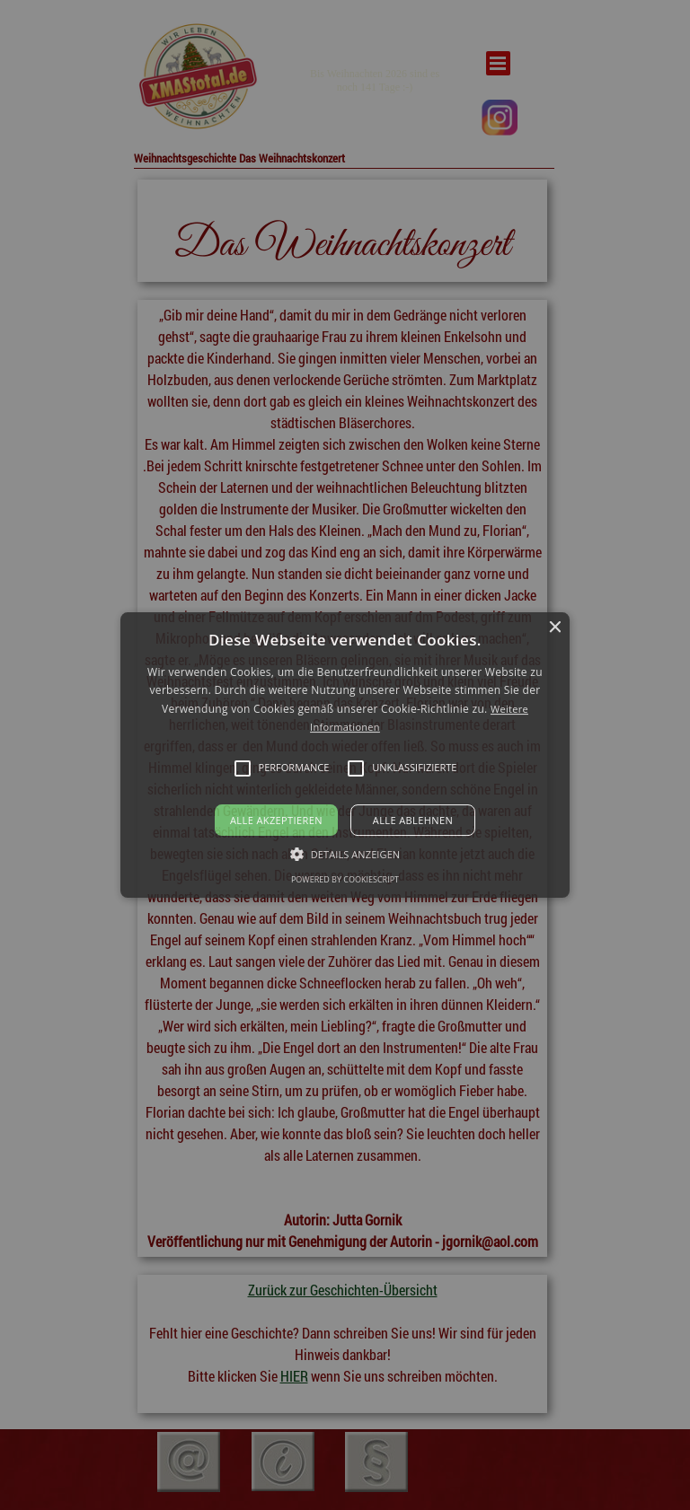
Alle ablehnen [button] (413, 820)
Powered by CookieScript (345, 879)
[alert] (345, 755)
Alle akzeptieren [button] (276, 820)
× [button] (554, 628)
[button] (345, 755)
